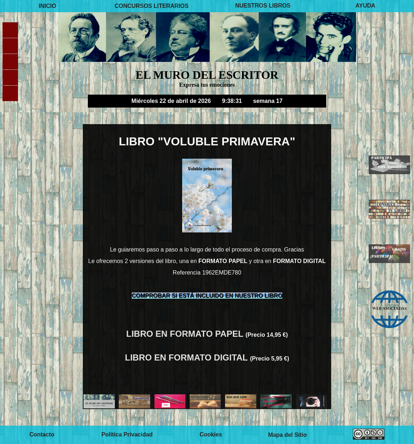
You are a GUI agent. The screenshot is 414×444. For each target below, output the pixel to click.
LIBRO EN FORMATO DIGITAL (187, 357)
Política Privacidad (127, 434)
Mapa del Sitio (287, 434)
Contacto (42, 434)
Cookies (211, 434)
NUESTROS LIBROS (263, 6)
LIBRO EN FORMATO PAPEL (186, 334)
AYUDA (365, 6)
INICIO (47, 6)
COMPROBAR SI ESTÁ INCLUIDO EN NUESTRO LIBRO (207, 296)
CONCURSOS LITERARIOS (151, 6)
